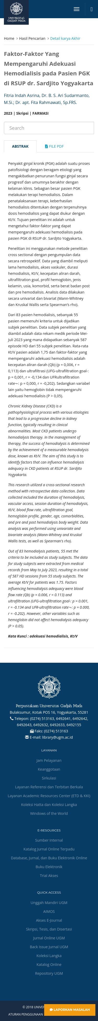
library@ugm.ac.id (57, 737)
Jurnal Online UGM (49, 937)
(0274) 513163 (56, 731)
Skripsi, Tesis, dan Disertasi (49, 929)
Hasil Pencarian (32, 38)
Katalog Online (49, 964)
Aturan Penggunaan (25, 1014)
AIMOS (49, 911)
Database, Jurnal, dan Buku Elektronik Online (49, 857)
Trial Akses (49, 875)
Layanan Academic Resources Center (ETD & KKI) (49, 795)
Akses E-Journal (49, 920)
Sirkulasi (49, 778)
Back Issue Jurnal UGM (49, 946)
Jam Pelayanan (49, 760)
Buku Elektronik (49, 866)
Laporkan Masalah (70, 1010)
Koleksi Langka (49, 955)
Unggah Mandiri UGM (49, 902)
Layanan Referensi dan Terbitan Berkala (49, 786)
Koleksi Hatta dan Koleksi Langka (49, 804)
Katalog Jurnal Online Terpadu (49, 849)
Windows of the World (49, 813)
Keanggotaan (49, 769)
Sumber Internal (49, 840)
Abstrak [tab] (20, 146)
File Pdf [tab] (54, 146)
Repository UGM (49, 973)
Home (9, 38)
